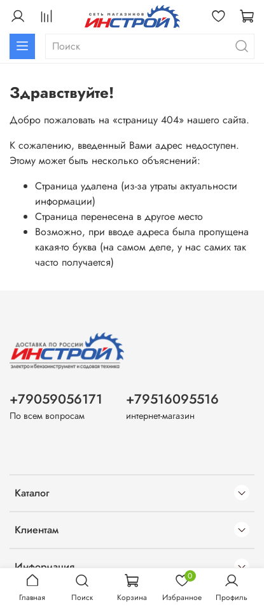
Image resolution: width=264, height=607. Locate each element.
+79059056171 (56, 399)
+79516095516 (172, 399)
